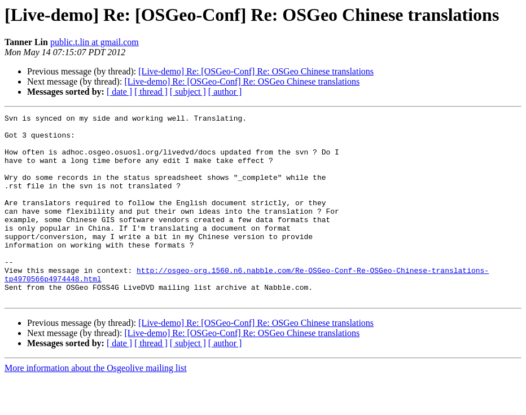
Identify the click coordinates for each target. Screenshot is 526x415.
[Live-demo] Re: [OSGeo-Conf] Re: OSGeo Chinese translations (256, 71)
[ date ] (119, 91)
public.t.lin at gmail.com (94, 42)
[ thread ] (151, 91)
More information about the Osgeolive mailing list (96, 405)
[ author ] (225, 91)
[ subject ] (188, 91)
